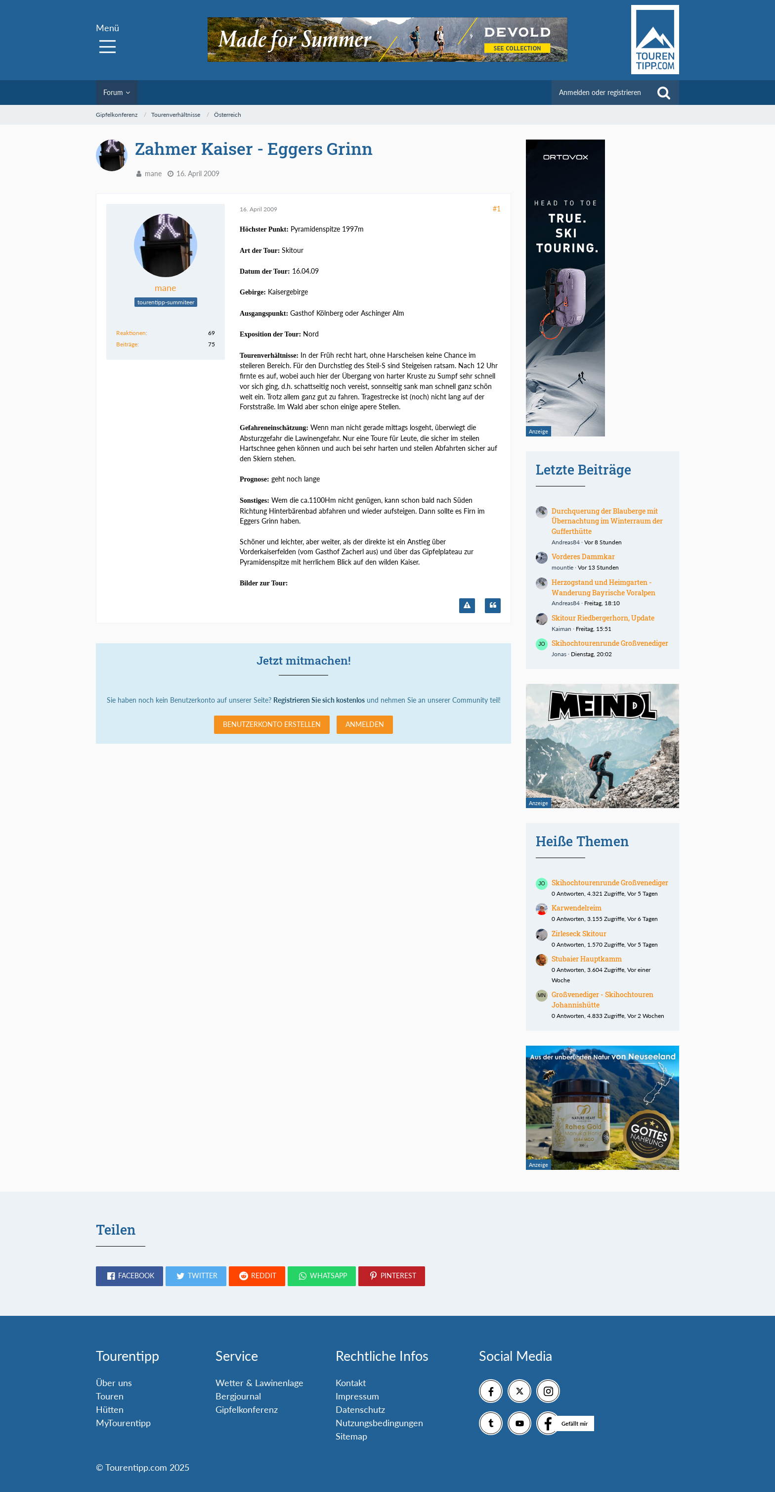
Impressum (357, 1396)
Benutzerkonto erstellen (272, 724)
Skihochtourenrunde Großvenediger (610, 643)
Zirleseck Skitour (579, 933)
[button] (129, 1276)
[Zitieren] (493, 605)
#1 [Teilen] (497, 208)
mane (153, 173)
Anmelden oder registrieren (600, 92)
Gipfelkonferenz (246, 1409)
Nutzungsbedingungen (379, 1422)
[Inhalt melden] (467, 605)
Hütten (110, 1409)
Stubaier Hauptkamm (587, 958)
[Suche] (663, 92)
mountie (562, 567)
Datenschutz (360, 1409)
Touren (110, 1396)
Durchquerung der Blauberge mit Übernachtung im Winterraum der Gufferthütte (607, 521)
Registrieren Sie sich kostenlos (319, 700)
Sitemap (351, 1436)
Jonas (559, 654)
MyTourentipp (123, 1422)
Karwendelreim (577, 908)
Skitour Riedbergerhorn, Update (603, 618)
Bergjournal (238, 1396)
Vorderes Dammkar (583, 556)
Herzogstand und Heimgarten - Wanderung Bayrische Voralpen (603, 587)
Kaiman (561, 628)
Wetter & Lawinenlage (259, 1382)
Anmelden (364, 724)
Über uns (114, 1382)
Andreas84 (566, 542)
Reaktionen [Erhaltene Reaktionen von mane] (131, 333)
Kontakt (351, 1382)
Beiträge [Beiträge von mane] (126, 344)
